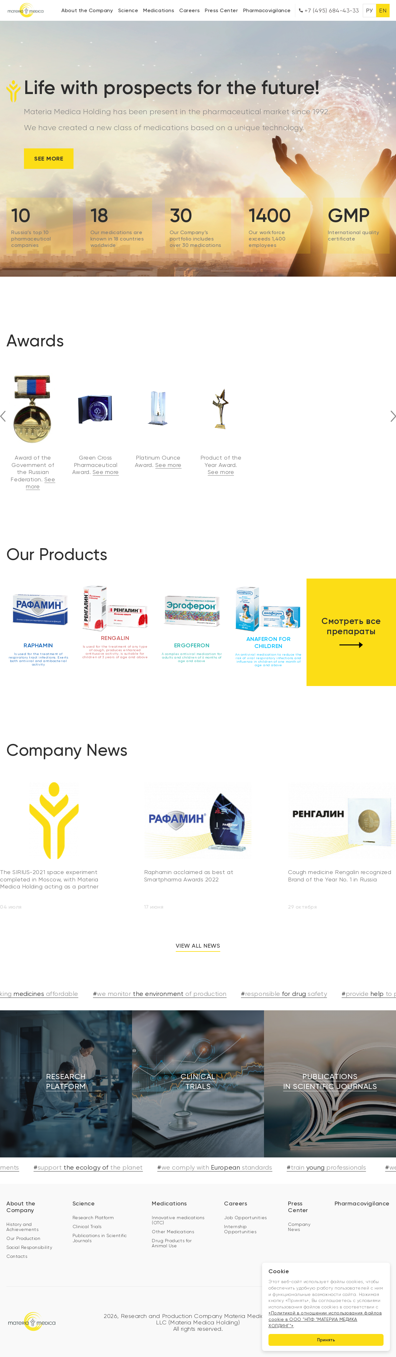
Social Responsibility (29, 1232)
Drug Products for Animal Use (172, 1228)
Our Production (23, 1223)
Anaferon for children (268, 628)
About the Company (87, 10)
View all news (198, 930)
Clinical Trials (87, 1211)
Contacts (16, 1241)
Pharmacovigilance (267, 10)
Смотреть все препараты (351, 617)
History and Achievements (22, 1212)
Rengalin (115, 623)
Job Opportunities (245, 1202)
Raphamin (38, 630)
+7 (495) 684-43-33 (329, 10)
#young (332, 1152)
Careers (189, 10)
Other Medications (173, 1216)
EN (382, 10)
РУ (369, 10)
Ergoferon (192, 630)
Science (128, 10)
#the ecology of (93, 1152)
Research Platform (93, 1202)
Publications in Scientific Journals (100, 1223)
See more (48, 158)
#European (220, 1152)
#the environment (165, 979)
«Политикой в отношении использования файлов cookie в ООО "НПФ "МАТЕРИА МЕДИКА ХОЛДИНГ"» (324, 1319)
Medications (158, 10)
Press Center (221, 10)
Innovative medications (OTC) (178, 1205)
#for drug (290, 979)
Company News (299, 1212)
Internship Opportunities (240, 1214)
